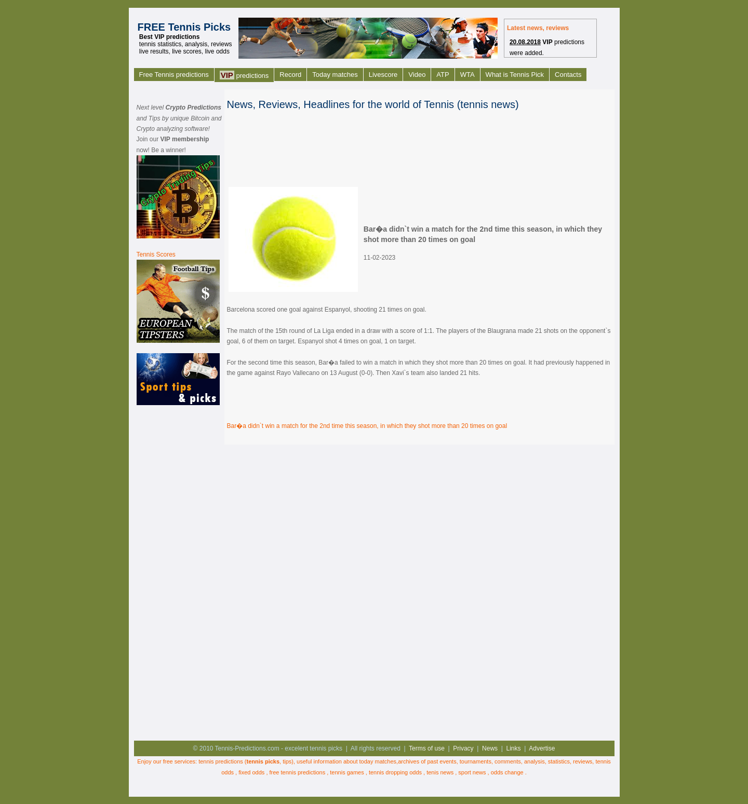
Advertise (542, 748)
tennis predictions (220, 761)
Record (290, 74)
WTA (467, 74)
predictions (244, 75)
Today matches (334, 74)
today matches (378, 761)
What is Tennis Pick (515, 74)
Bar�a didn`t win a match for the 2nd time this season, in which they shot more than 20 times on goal (367, 426)
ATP (442, 74)
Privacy (463, 748)
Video (416, 74)
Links (513, 748)
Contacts (568, 74)
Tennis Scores (156, 254)
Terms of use (427, 748)
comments (508, 761)
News (490, 748)
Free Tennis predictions (174, 74)
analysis (534, 761)
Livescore (383, 74)
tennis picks (263, 761)
